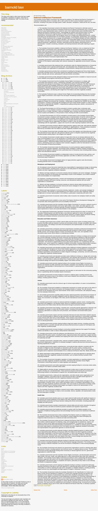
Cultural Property (5, 256)
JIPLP (2, 51)
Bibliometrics (4, 216)
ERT (2, 293)
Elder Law (3, 283)
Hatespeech (4, 316)
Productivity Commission (7, 466)
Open (5, 105)
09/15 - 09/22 (7, 120)
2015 (4, 176)
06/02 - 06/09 (7, 141)
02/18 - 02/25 (7, 156)
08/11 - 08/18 (7, 127)
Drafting (3, 278)
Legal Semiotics (5, 344)
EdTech (3, 282)
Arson (2, 209)
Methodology (4, 352)
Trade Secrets (4, 424)
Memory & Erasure (6, 350)
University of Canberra (6, 469)
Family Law (4, 299)
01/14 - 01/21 (7, 163)
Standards (3, 408)
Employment (4, 288)
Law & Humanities (5, 52)
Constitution (4, 240)
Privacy (3, 378)
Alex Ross (3, 27)
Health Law (4, 317)
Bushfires (3, 229)
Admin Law (4, 195)
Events (3, 295)
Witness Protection (6, 440)
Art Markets (4, 212)
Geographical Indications (7, 312)
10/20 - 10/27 (7, 113)
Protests (6, 101)
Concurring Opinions (6, 31)
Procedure (3, 380)
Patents (3, 365)
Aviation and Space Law (7, 214)
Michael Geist (4, 60)
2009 (4, 186)
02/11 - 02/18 (7, 157)
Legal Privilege (5, 342)
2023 (4, 164)
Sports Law (4, 404)
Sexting (3, 398)
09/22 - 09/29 (7, 119)
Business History (5, 230)
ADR (2, 198)
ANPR (2, 205)
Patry (2, 63)
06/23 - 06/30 (7, 137)
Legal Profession (5, 343)
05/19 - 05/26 (7, 144)
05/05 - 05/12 (7, 146)
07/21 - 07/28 (7, 132)
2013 (4, 179)
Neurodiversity (4, 355)
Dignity (3, 272)
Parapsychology (5, 362)
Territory (3, 416)
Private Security (5, 379)
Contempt (3, 241)
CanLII (3, 456)
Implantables (4, 326)
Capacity (3, 231)
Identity (3, 322)
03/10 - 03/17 (7, 151)
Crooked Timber (5, 32)
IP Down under (5, 42)
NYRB (2, 61)
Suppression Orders (6, 410)
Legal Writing (4, 345)
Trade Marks (4, 421)
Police (2, 372)
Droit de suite (4, 280)
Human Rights (47, 485)
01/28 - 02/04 (7, 160)
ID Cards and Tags (6, 321)
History (3, 318)
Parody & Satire (5, 363)
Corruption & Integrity (6, 247)
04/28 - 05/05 (7, 147)
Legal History (4, 56)
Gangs (3, 308)
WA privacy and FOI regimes (10, 96)
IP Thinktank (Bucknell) (7, 46)
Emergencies (4, 285)
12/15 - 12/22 (7, 84)
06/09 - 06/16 (7, 140)
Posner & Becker (5, 66)
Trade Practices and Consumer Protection (11, 423)
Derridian (3, 36)
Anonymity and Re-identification (9, 204)
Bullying (3, 227)
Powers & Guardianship (7, 374)
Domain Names (5, 277)
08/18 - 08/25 (7, 126)
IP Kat (2, 45)
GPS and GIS (4, 314)
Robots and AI (4, 394)
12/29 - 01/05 (7, 82)
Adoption (3, 196)
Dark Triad (3, 262)
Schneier (3, 68)
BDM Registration (5, 215)
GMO (2, 313)
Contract (3, 242)
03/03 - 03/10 (7, 153)
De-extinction (4, 265)
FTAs (2, 306)
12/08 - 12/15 (7, 85)
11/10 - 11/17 (7, 109)
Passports (3, 364)
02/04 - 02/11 (7, 158)
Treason (3, 426)
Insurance (3, 328)
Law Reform (4, 337)
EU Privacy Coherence (9, 92)
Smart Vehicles (5, 400)
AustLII (3, 453)
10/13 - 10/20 (7, 115)
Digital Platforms (5, 271)
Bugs (5, 102)
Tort (2, 420)
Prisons (3, 377)
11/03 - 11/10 (7, 110)
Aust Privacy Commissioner (8, 452)
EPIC (2, 458)
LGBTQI (3, 347)
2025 (4, 79)
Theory (3, 419)
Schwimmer (4, 69)
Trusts (2, 429)
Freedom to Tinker (5, 38)
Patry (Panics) (4, 64)
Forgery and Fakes (6, 304)
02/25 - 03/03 (7, 154)
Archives (3, 208)
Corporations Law (5, 246)
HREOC (3, 459)
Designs (3, 270)
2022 (4, 166)
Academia (3, 193)
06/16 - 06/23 (7, 139)
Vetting (3, 430)
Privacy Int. (4, 464)
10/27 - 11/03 (7, 112)
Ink (2, 327)
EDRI (2, 457)
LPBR (2, 462)
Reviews (3, 393)
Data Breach (4, 263)
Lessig (2, 58)
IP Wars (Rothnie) (5, 47)
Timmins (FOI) (4, 71)
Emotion (3, 286)
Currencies (4, 258)
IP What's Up (4, 48)
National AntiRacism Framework (11, 103)
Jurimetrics (4, 334)
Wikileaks (3, 437)
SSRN (2, 468)
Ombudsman (4, 360)
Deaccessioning (5, 33)
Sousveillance (4, 401)
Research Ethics (5, 391)
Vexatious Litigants (6, 431)
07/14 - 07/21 (7, 133)
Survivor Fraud (5, 411)
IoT (2, 333)
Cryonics (3, 253)
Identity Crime (4, 323)
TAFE (2, 413)
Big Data (3, 217)
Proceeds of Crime (6, 382)
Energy (3, 290)
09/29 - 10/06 (7, 117)
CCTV (2, 232)
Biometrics (4, 221)
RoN (2, 395)
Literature (3, 348)
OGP (2, 359)
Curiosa (3, 257)
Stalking (3, 406)
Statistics (3, 409)
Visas (2, 432)
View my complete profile (7, 488)
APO (2, 449)
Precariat (3, 375)
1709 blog (3, 28)
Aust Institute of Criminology (8, 451)
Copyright (3, 244)
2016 (4, 175)
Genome (3, 311)
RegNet (3, 467)
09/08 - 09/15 (7, 122)
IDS (2, 324)
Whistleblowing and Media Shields (9, 436)
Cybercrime (4, 260)
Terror (2, 418)
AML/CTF (3, 200)
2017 (4, 173)
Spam (2, 403)
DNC (2, 276)
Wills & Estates (5, 439)
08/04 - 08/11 (7, 129)
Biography (3, 219)
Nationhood (4, 354)
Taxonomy (3, 415)
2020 (4, 169)
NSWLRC (3, 463)
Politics (3, 373)
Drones (3, 281)
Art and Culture (5, 210)
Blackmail (3, 224)
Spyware (3, 405)
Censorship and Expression (8, 234)
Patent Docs (4, 62)
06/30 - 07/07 (7, 136)
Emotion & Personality (6, 287)
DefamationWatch (5, 35)
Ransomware (4, 386)
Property (6, 98)
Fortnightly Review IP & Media (8, 37)
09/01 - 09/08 (7, 123)
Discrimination (40, 485)
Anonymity (4, 203)
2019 (4, 170)
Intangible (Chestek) (6, 50)
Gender (3, 309)
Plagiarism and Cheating (7, 370)
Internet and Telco (5, 331)
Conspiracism (4, 239)
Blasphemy (4, 225)
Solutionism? (7, 99)
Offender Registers (6, 358)
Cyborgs (3, 261)
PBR (2, 367)
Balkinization (4, 30)
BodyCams (4, 226)
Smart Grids (4, 399)
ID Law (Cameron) (5, 41)
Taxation (3, 414)
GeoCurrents (4, 40)
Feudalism (6, 91)
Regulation (4, 388)
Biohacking (4, 220)
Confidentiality (4, 237)
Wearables (4, 435)
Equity (2, 292)
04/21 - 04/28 (7, 149)
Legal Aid (3, 339)
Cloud (2, 236)
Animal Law (4, 201)
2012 (4, 181)
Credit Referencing (6, 250)
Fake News (4, 298)
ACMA (2, 194)
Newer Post (37, 490)
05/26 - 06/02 (7, 143)
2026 (4, 78)
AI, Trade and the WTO (9, 106)
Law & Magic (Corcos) (6, 53)
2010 (4, 184)
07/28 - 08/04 (7, 130)
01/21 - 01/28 (7, 161)
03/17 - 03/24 (7, 150)
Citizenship (4, 235)
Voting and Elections (6, 434)
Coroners (3, 245)
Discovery (3, 273)
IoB (2, 332)
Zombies (3, 441)
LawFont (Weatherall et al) (7, 55)
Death (2, 267)
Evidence (3, 296)
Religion (3, 389)
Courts (3, 249)
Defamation (4, 268)
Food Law (3, 303)
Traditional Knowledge (6, 425)
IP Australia (4, 461)
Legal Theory (4, 57)
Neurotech (3, 357)
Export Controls (5, 297)
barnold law (14, 7)
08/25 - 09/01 (7, 125)
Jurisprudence (4, 336)
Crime (2, 251)
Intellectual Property (6, 329)
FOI (2, 302)
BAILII (2, 454)
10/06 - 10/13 (7, 116)
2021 (4, 167)
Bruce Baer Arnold (8, 479)
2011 (4, 182)
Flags (5, 94)
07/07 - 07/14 (7, 134)
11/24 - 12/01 (7, 88)
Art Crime (3, 211)
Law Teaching (4, 338)
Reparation (4, 390)
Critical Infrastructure (6, 252)
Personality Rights (5, 368)
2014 (4, 178)
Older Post (94, 490)
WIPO (2, 472)
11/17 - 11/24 (7, 108)
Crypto (3, 255)
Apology (3, 206)
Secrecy (3, 396)
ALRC (2, 448)
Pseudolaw (4, 385)
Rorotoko (3, 67)
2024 (4, 81)
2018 (4, 172)
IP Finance (4, 43)
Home (65, 490)
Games (3, 307)
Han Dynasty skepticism (9, 95)
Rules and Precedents (9, 89)
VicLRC (3, 471)
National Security (5, 353)
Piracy (2, 369)
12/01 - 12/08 (7, 86)
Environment (4, 291)
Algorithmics (4, 199)
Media (2, 349)
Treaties (3, 427)
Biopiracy (3, 222)
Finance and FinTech (6, 301)
